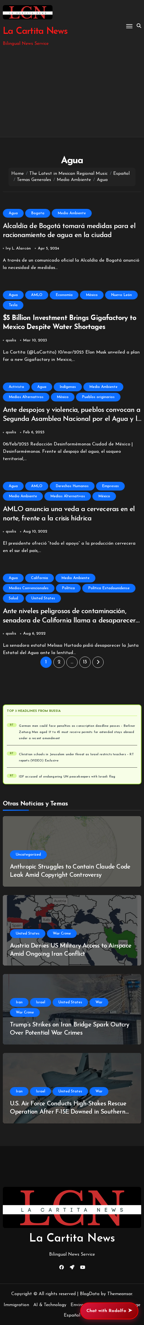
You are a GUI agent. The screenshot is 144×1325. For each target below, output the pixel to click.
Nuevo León (121, 295)
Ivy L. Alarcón (18, 248)
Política (68, 588)
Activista (16, 387)
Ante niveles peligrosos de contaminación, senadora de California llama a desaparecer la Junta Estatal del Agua (69, 620)
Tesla (13, 305)
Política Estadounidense (109, 588)
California (39, 578)
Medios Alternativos (26, 397)
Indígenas (68, 387)
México (92, 295)
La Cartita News (35, 31)
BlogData (89, 1294)
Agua (13, 213)
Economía (64, 295)
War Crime (62, 933)
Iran (19, 1002)
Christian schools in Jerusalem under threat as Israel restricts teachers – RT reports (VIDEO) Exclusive (76, 757)
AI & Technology (49, 1305)
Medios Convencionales (29, 588)
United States (43, 598)
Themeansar (119, 1294)
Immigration (16, 1305)
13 (85, 662)
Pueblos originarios (98, 397)
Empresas (110, 486)
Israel (40, 1002)
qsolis (11, 340)
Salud (13, 598)
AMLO (36, 295)
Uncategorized (28, 854)
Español (72, 1315)
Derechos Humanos (72, 486)
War (98, 1002)
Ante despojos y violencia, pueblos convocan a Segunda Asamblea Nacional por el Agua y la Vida (72, 419)
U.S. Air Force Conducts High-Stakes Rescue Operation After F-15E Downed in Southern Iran (68, 1112)
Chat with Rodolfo (109, 1311)
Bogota (37, 213)
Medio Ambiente (72, 213)
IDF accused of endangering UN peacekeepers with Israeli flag (67, 776)
